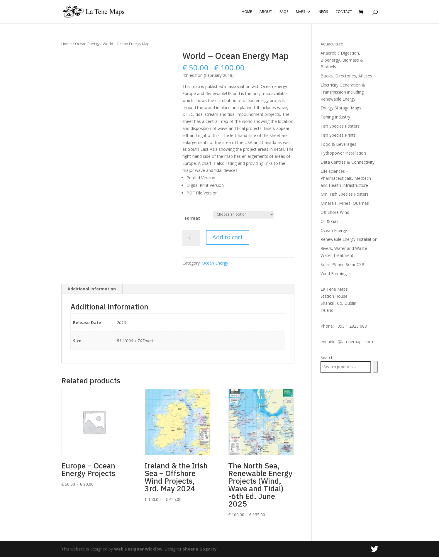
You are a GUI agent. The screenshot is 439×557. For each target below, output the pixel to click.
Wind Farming (334, 273)
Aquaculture (332, 44)
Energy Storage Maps (341, 108)
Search (327, 357)
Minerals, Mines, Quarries (345, 203)
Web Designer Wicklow (138, 549)
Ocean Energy (87, 43)
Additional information (91, 289)
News (323, 12)
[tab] (92, 289)
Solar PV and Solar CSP (342, 264)
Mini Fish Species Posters (345, 194)
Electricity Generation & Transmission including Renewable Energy (343, 92)
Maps (300, 12)
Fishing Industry (335, 117)
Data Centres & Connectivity (347, 162)
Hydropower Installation (343, 153)
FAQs (283, 12)
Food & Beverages (338, 144)
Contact (343, 12)
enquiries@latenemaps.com (347, 341)
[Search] (375, 367)
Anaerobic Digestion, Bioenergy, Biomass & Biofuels (342, 60)
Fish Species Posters (340, 126)
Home (247, 12)
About (266, 12)
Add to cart (227, 237)
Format (192, 218)
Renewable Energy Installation (349, 239)
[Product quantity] (191, 238)
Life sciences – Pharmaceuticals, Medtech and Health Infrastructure (346, 178)
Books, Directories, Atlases (346, 76)
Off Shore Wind (335, 212)
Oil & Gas (329, 221)
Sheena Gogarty (200, 549)
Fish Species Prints (338, 135)
